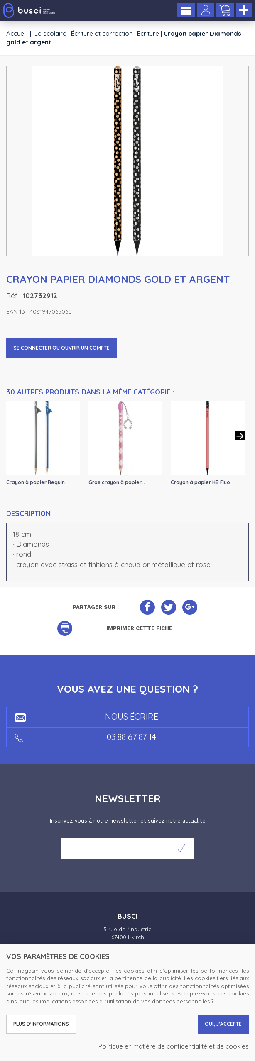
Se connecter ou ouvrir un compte (61, 348)
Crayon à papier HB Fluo (200, 482)
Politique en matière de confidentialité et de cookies (173, 1046)
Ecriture (148, 33)
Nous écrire (86, 716)
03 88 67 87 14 (85, 737)
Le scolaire (50, 33)
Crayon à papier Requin (35, 482)
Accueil (16, 33)
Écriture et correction (101, 33)
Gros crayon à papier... (116, 482)
